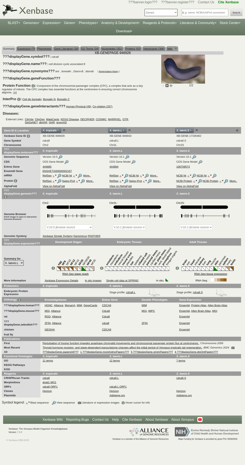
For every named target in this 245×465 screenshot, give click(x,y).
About (182, 420)
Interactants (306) (153, 48)
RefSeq (46, 175)
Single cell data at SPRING (122, 280)
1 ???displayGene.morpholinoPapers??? (104, 351)
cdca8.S (210, 292)
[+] (15, 92)
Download (123, 31)
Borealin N (49, 99)
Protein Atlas (198, 305)
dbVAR (43, 122)
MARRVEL (114, 119)
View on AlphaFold (53, 186)
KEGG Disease (70, 119)
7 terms (180, 360)
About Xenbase (156, 419)
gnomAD (61, 122)
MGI (47, 310)
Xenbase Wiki (52, 419)
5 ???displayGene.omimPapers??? (152, 351)
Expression (51, 23)
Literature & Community (197, 23)
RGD (48, 316)
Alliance (58, 305)
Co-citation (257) (102, 106)
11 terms (47, 360)
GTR (125, 119)
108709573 (183, 166)
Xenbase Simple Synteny (57, 236)
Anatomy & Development (119, 23)
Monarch (70, 305)
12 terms (114, 360)
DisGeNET (31, 122)
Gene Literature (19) (66, 48)
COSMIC (101, 119)
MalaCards (52, 119)
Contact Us (206, 2)
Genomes (30, 23)
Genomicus (80, 236)
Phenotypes (87, 23)
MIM (79, 305)
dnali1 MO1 (49, 382)
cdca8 (105, 323)
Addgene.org (117, 395)
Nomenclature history (108, 71)
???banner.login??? (142, 2)
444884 (113, 166)
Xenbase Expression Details (61, 280)
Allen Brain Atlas (217, 305)
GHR (52, 122)
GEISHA (50, 329)
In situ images (93, 280)
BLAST (13, 23)
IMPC (151, 310)
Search (236, 12)
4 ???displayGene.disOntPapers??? (196, 351)
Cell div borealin (32, 99)
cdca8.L (143, 292)
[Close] (64, 130)
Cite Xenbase (132, 419)
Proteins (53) (133, 48)
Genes (69, 23)
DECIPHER (87, 119)
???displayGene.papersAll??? (60, 351)
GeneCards (90, 305)
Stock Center (229, 23)
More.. (87, 175)
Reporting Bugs (77, 419)
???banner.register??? (177, 2)
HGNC (48, 305)
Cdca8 (106, 310)
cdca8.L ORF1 (118, 386)
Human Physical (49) (78, 106)
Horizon (47, 391)
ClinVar (29, 119)
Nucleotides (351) (112, 48)
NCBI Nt (67, 175)
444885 (46, 166)
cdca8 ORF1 (50, 386)
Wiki (170, 48)
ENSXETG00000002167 (57, 171)
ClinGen (40, 119)
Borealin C (63, 99)
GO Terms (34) (90, 48)
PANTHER (94, 236)
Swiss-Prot (68, 181)
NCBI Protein (184, 181)
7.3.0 (19, 432)
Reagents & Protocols (159, 23)
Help (115, 419)
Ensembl (184, 305)
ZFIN (48, 323)
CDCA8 (106, 305)
